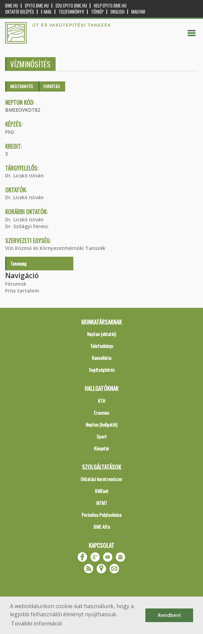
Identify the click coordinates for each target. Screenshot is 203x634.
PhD (9, 132)
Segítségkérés (102, 369)
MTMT (101, 502)
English (118, 12)
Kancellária (101, 357)
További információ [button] (36, 623)
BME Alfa (101, 526)
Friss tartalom (22, 290)
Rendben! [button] (169, 615)
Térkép (97, 12)
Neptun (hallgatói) (101, 424)
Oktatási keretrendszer (101, 478)
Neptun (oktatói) (101, 333)
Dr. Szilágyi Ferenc (26, 226)
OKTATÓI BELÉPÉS (19, 12)
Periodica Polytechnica (101, 514)
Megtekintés (21, 86)
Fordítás (51, 86)
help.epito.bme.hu (110, 5)
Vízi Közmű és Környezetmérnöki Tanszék (55, 248)
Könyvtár (101, 448)
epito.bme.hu (37, 5)
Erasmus (101, 412)
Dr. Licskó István (24, 175)
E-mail (46, 12)
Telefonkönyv (71, 12)
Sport (102, 436)
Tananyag (18, 263)
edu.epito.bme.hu (71, 5)
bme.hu (11, 5)
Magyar (138, 12)
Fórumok (15, 284)
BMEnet (101, 490)
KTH (101, 400)
